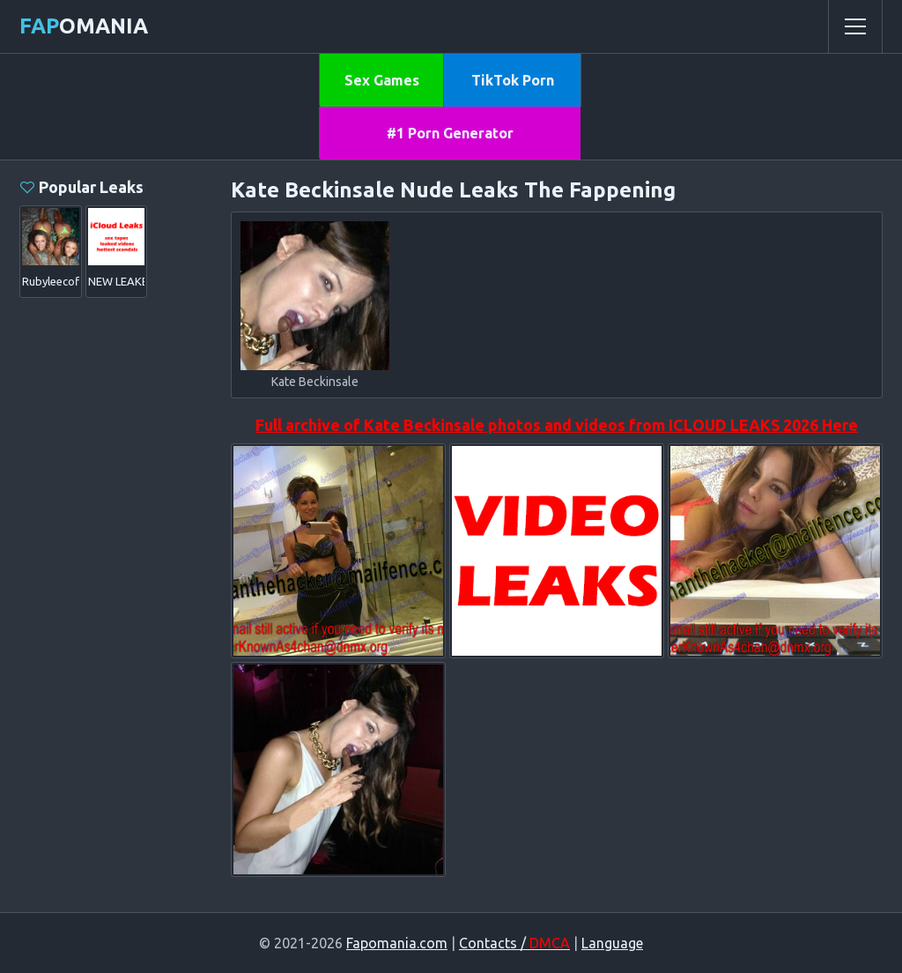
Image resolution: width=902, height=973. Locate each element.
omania (83, 26)
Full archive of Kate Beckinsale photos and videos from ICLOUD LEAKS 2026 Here (556, 425)
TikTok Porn (512, 80)
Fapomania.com (396, 943)
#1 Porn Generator (450, 133)
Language (612, 943)
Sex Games (381, 80)
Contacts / (514, 943)
